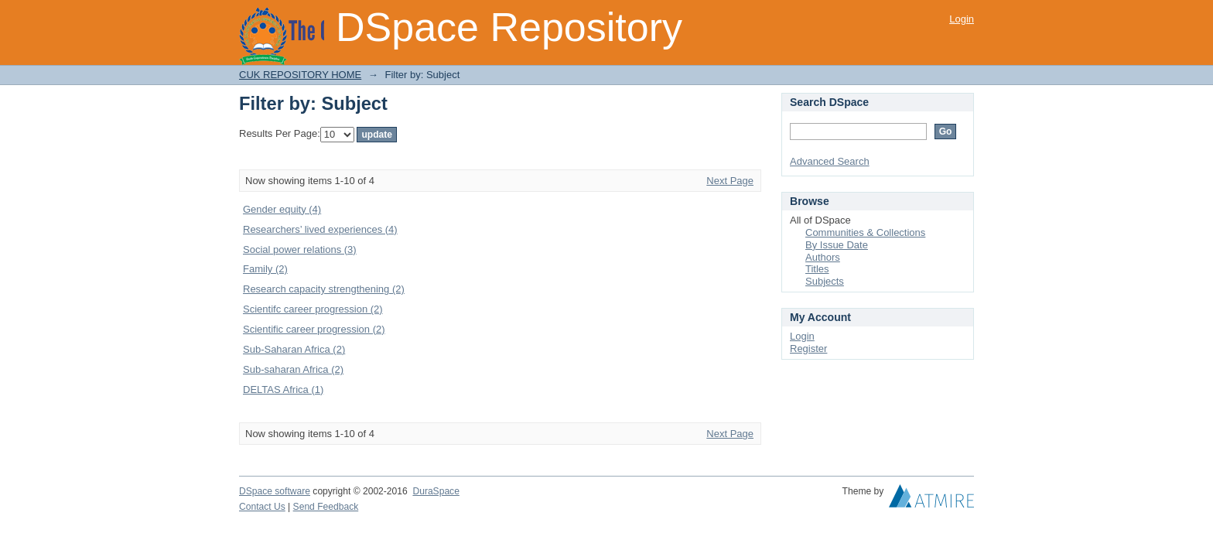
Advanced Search (830, 161)
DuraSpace (435, 491)
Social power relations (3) (300, 249)
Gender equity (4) (282, 209)
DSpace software (274, 491)
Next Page (729, 180)
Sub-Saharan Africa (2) (294, 349)
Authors (822, 257)
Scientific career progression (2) (314, 329)
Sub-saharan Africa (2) (293, 369)
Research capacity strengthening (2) (324, 289)
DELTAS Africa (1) (283, 389)
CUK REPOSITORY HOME (300, 74)
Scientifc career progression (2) (313, 309)
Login (961, 19)
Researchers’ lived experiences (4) (320, 229)
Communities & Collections (865, 232)
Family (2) (265, 269)
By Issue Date (836, 245)
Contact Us (262, 506)
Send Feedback (326, 506)
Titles (817, 269)
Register (808, 348)
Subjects (824, 281)
